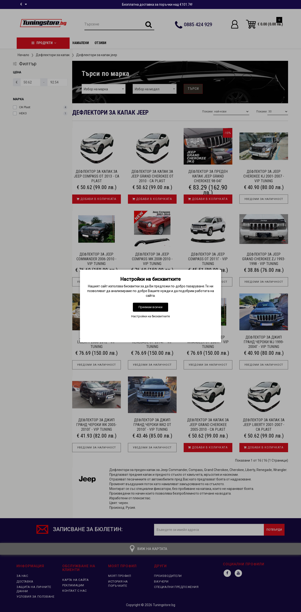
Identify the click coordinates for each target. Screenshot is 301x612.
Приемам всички (150, 307)
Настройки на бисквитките (150, 316)
